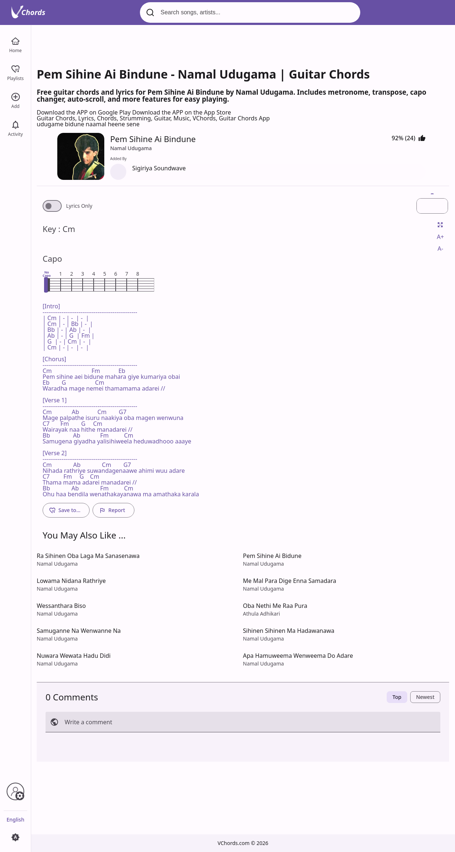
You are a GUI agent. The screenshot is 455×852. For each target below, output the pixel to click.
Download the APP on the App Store (181, 112)
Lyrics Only (79, 206)
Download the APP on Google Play (84, 112)
